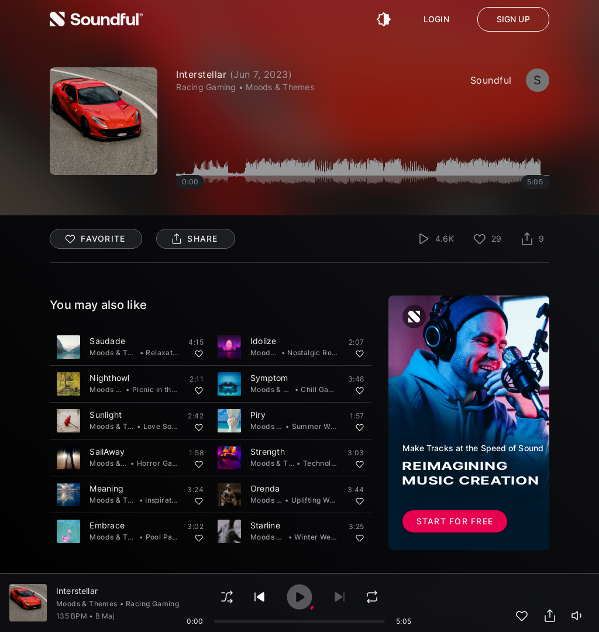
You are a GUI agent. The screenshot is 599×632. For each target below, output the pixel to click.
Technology (323, 463)
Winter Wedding (323, 537)
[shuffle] (227, 597)
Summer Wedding (324, 426)
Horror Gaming (163, 463)
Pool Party (164, 537)
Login (436, 19)
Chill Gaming (323, 389)
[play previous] (259, 597)
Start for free (455, 521)
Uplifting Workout (322, 500)
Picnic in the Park (163, 389)
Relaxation (164, 352)
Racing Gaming (152, 603)
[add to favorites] (521, 615)
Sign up (513, 19)
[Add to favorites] (199, 353)
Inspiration (163, 500)
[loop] (372, 597)
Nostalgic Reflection (322, 352)
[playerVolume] (578, 615)
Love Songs (163, 426)
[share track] (550, 615)
